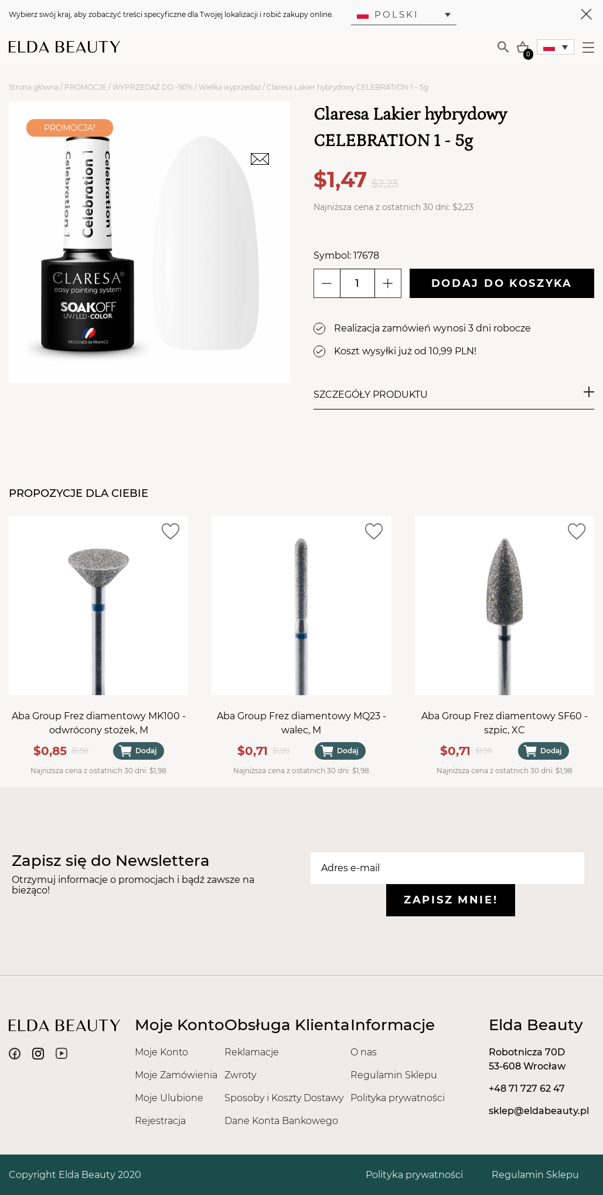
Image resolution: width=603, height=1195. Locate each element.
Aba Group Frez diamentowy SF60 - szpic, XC (504, 723)
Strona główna (34, 87)
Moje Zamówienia (176, 1075)
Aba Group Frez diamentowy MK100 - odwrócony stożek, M (99, 723)
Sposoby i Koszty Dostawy (283, 1097)
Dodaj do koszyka (502, 283)
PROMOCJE (85, 87)
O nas (363, 1052)
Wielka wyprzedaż (230, 87)
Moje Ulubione (169, 1097)
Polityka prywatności (397, 1097)
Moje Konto (161, 1052)
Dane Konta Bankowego (281, 1120)
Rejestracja (160, 1120)
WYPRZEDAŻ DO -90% (153, 87)
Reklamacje (251, 1052)
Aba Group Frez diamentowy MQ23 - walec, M (301, 723)
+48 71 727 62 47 (527, 1088)
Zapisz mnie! (451, 899)
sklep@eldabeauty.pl (539, 1110)
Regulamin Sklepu (393, 1075)
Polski (388, 14)
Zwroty (240, 1075)
